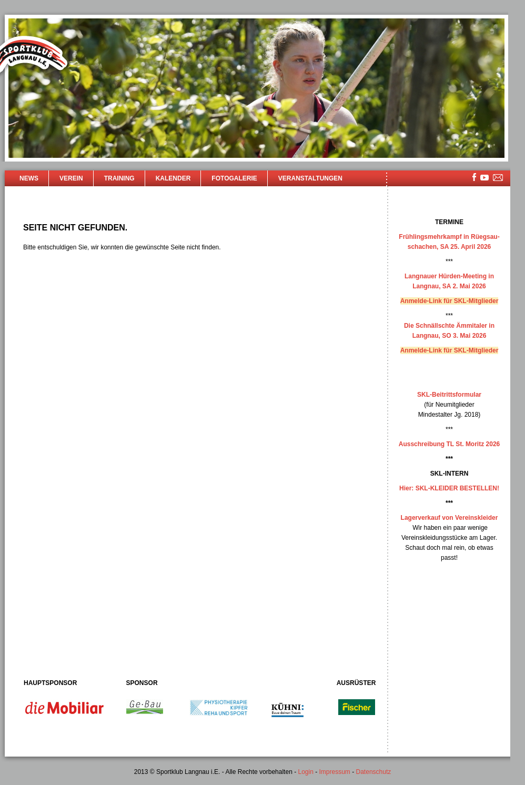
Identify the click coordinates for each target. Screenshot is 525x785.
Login (305, 772)
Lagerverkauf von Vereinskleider (449, 517)
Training (119, 178)
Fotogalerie (234, 178)
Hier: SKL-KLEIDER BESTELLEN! (449, 488)
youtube (484, 177)
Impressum (334, 772)
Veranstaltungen (310, 178)
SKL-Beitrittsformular (449, 394)
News (28, 178)
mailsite (498, 178)
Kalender (173, 178)
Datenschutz (373, 772)
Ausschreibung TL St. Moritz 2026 (449, 444)
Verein (71, 178)
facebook (474, 177)
